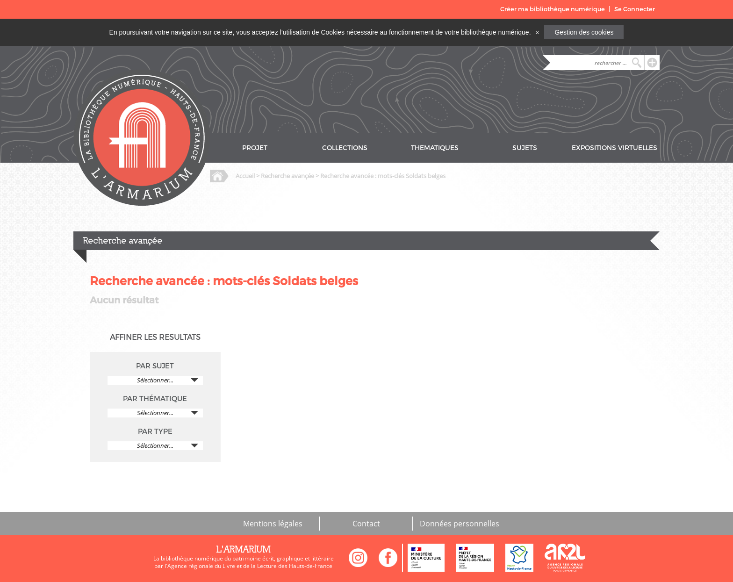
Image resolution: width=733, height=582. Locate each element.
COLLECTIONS (344, 148)
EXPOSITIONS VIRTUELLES (614, 148)
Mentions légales (272, 523)
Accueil (245, 176)
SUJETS (524, 148)
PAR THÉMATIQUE (155, 398)
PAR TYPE (155, 431)
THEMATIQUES (435, 148)
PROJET (254, 148)
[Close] (537, 32)
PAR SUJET (155, 366)
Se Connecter (634, 9)
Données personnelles (459, 523)
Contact (366, 523)
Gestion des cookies (583, 32)
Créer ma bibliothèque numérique (552, 9)
